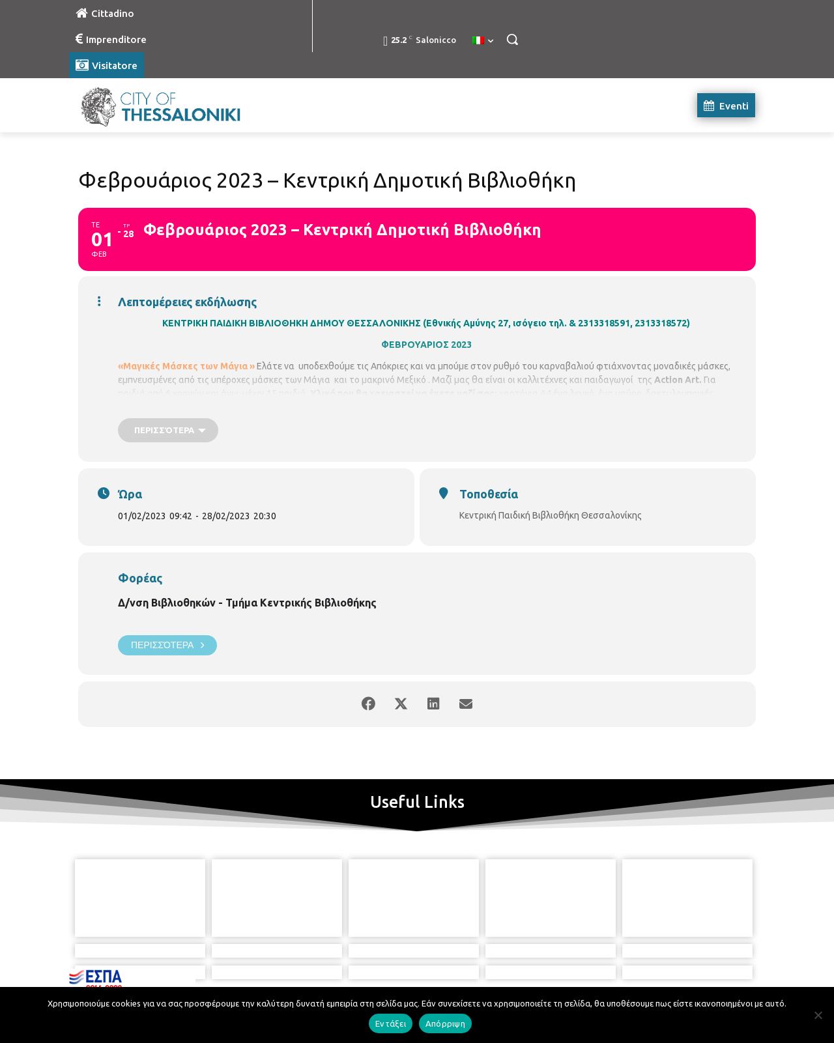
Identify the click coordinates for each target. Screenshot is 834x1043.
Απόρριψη (445, 1023)
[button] (512, 39)
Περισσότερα (167, 645)
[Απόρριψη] (817, 1015)
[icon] (476, 970)
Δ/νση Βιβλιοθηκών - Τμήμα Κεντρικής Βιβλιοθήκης (247, 602)
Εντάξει (390, 1023)
